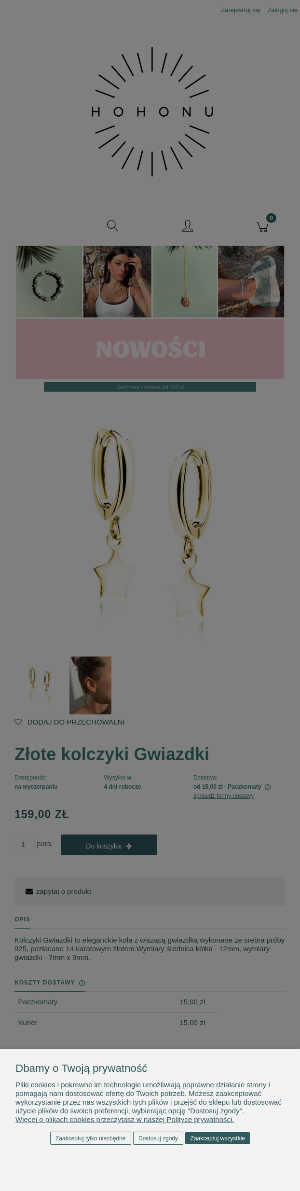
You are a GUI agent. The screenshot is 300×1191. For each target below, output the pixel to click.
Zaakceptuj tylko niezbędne (90, 1138)
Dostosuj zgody (158, 1138)
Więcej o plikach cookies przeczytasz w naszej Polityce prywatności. (124, 1119)
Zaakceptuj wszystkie (218, 1138)
